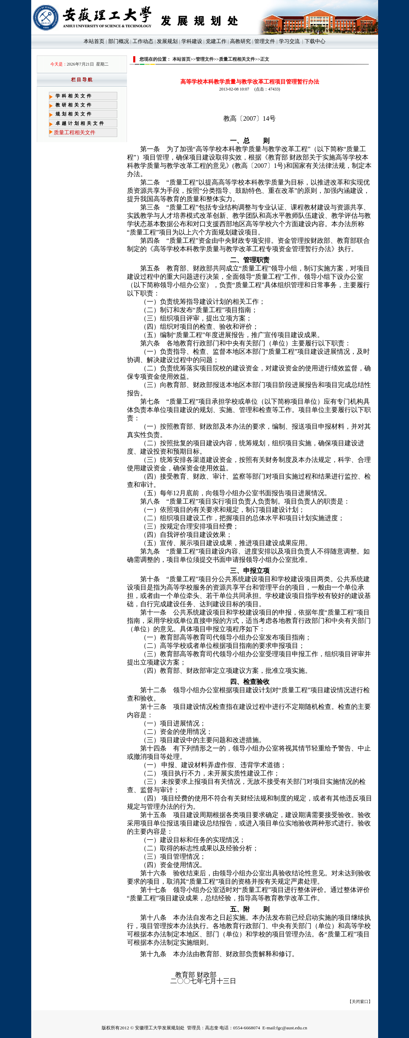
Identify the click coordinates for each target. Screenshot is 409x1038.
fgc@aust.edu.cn (291, 1027)
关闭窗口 (360, 1001)
